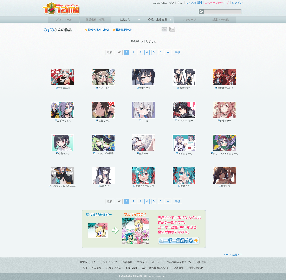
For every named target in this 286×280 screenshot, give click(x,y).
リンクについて (109, 262)
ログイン (237, 2)
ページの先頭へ (233, 254)
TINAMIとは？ (88, 262)
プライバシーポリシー (149, 262)
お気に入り (126, 19)
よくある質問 (194, 2)
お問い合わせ (195, 267)
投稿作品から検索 (98, 29)
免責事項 (127, 262)
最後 (177, 52)
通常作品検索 (123, 29)
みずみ (49, 30)
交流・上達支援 (158, 19)
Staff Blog (131, 267)
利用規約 (201, 262)
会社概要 (178, 267)
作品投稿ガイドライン (179, 262)
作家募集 (97, 267)
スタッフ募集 (113, 267)
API (85, 267)
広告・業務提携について (155, 267)
